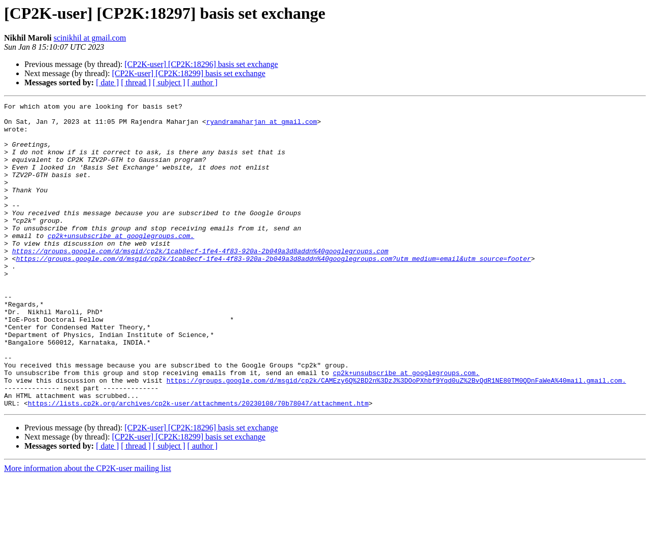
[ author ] (202, 82)
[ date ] (107, 82)
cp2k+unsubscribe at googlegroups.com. (121, 262)
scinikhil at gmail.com (90, 37)
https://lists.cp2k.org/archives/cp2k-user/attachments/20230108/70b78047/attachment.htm (198, 463)
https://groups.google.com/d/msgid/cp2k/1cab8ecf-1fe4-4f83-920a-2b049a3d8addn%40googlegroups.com (200, 281)
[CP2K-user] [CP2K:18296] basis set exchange (201, 64)
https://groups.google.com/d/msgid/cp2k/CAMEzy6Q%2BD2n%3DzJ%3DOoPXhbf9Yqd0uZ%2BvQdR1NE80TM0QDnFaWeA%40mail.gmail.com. (396, 436)
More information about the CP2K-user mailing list (87, 529)
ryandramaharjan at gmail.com (261, 125)
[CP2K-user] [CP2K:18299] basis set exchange (188, 73)
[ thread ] (136, 82)
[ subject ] (169, 82)
